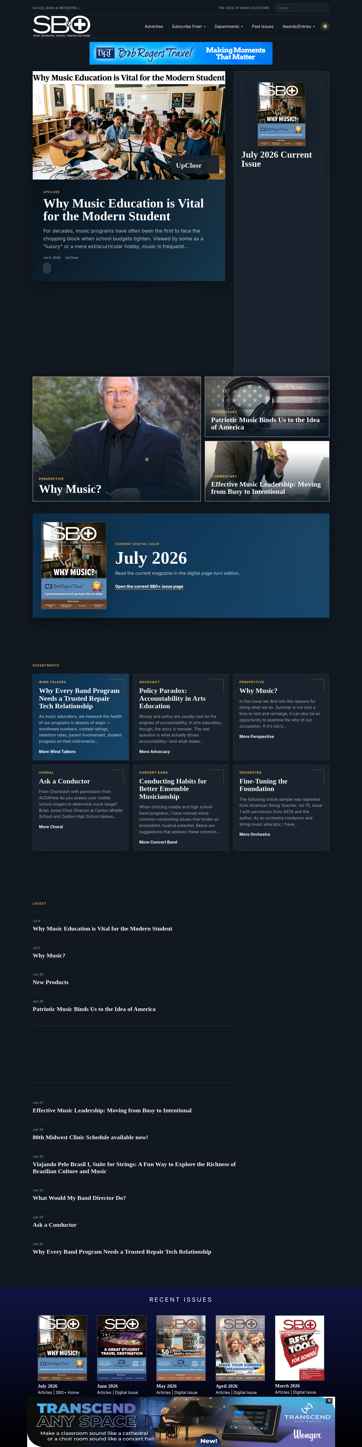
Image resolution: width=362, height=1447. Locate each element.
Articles (45, 1392)
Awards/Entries (297, 26)
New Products (51, 982)
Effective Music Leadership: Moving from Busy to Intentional (112, 1110)
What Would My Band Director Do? (79, 1198)
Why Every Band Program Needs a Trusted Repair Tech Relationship (122, 1251)
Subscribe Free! (187, 26)
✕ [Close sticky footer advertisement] (329, 1400)
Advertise (154, 26)
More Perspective (256, 736)
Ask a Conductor (55, 1224)
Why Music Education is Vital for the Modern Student (102, 928)
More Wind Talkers (57, 751)
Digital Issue (126, 1392)
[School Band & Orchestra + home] (61, 26)
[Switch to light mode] (325, 26)
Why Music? (49, 955)
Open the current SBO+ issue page (149, 586)
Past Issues (263, 26)
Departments (227, 26)
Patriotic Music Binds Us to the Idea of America (94, 1009)
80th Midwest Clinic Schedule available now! (90, 1137)
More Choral (51, 826)
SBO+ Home (67, 1392)
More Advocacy (154, 751)
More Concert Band (158, 842)
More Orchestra (254, 834)
